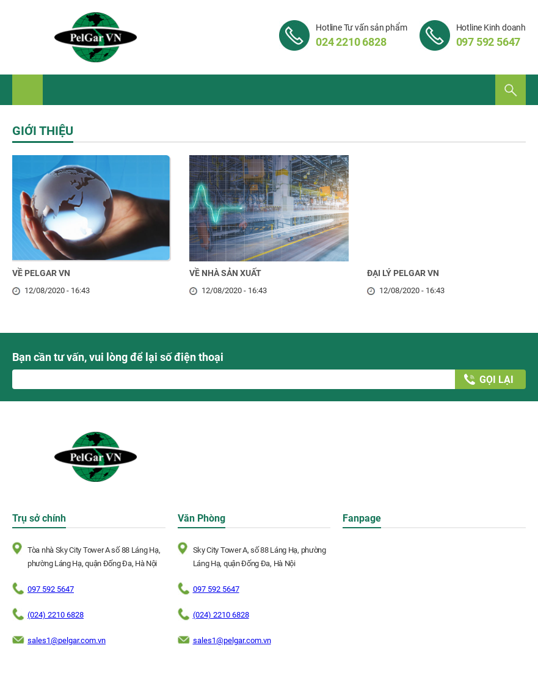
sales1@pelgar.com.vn (66, 640)
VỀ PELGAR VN (41, 273)
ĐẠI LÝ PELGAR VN (403, 273)
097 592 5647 (50, 589)
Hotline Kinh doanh (491, 35)
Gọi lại (496, 379)
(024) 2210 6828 (55, 614)
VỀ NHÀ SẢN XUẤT (225, 273)
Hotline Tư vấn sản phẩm (361, 35)
